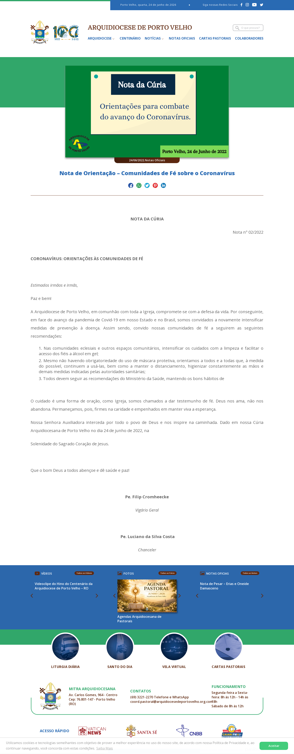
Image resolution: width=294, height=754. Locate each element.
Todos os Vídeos (84, 573)
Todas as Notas (250, 573)
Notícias (153, 38)
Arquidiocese (99, 38)
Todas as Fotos (167, 573)
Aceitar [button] (273, 746)
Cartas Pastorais (215, 38)
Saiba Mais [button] (104, 748)
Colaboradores (249, 38)
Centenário (130, 38)
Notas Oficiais (182, 38)
